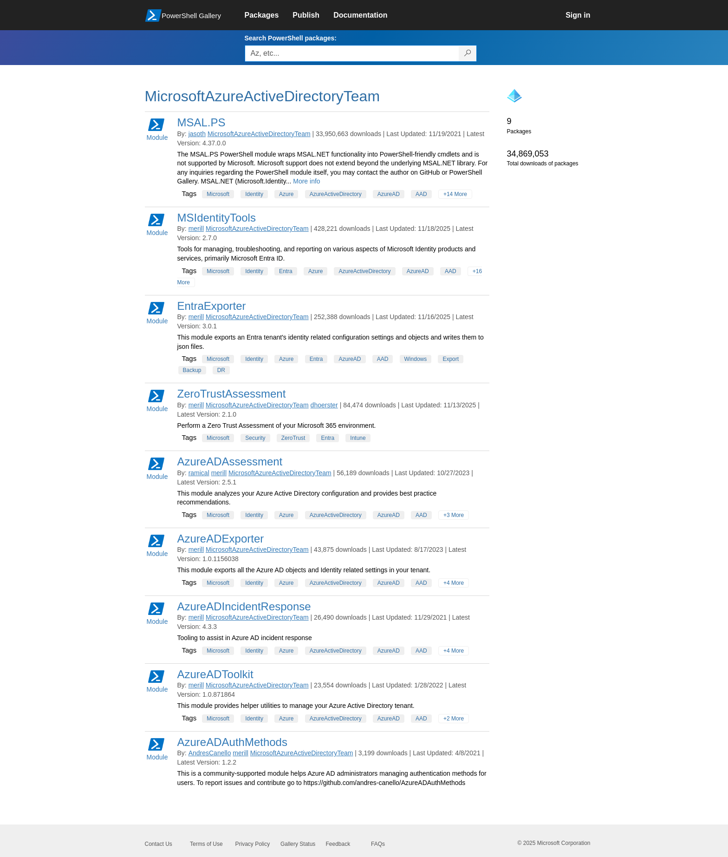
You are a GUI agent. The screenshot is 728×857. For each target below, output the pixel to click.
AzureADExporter (220, 538)
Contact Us (158, 844)
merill (196, 228)
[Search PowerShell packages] (468, 53)
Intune (357, 438)
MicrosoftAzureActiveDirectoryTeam (259, 133)
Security (255, 438)
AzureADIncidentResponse (244, 606)
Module (157, 129)
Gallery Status (297, 844)
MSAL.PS (201, 122)
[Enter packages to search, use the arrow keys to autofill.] (352, 53)
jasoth (197, 133)
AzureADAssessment (230, 461)
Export (450, 359)
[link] (269, 15)
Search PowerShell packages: (291, 38)
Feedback (338, 844)
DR (221, 370)
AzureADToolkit (215, 674)
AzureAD (388, 194)
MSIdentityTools (216, 217)
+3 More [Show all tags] (453, 515)
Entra (285, 271)
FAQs (378, 844)
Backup (192, 370)
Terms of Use (206, 844)
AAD (421, 194)
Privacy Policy (252, 844)
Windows (415, 359)
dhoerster (324, 405)
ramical (198, 473)
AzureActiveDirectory (336, 194)
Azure (286, 194)
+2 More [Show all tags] (453, 718)
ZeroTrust (293, 438)
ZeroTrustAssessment (231, 393)
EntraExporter (211, 306)
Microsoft (218, 194)
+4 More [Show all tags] (453, 583)
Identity (254, 194)
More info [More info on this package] (306, 181)
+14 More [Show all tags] (455, 194)
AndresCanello (209, 753)
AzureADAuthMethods (232, 742)
